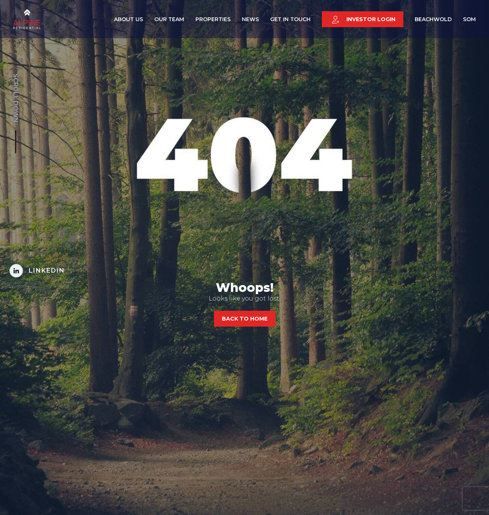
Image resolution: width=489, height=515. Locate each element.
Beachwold (433, 20)
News (250, 20)
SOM (469, 20)
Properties (213, 20)
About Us (128, 20)
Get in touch (290, 20)
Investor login (363, 21)
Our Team (169, 20)
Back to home (245, 318)
